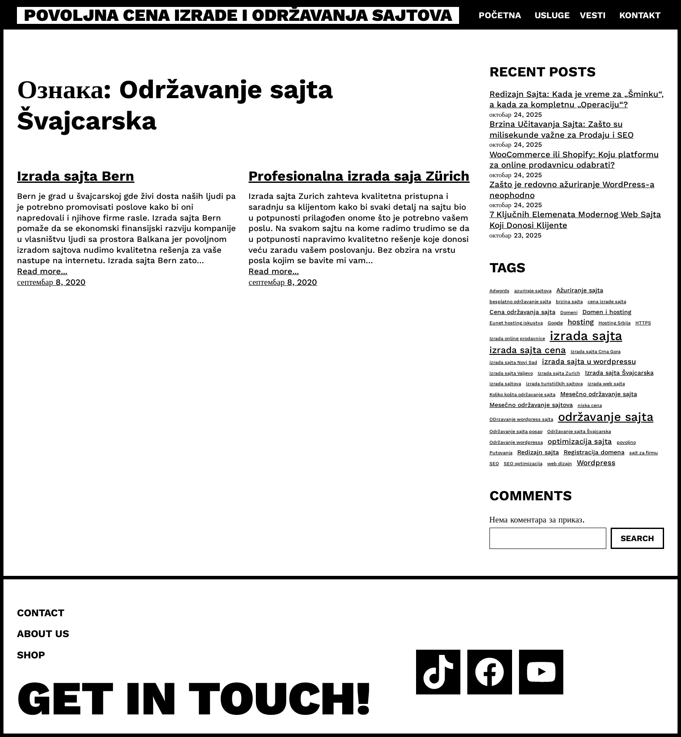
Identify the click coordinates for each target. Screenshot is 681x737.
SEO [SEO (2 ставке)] (494, 463)
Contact (40, 613)
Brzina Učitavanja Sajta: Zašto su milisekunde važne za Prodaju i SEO (561, 129)
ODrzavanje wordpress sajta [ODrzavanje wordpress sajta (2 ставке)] (521, 419)
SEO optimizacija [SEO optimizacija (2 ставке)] (523, 463)
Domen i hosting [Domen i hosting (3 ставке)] (606, 311)
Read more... (42, 271)
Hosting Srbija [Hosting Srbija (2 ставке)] (614, 323)
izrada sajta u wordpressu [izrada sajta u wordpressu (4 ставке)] (589, 361)
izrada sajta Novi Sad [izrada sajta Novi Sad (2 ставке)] (513, 362)
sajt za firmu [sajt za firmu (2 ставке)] (643, 453)
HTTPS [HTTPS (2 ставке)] (643, 323)
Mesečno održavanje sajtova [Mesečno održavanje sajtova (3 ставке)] (531, 404)
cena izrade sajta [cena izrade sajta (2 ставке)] (607, 301)
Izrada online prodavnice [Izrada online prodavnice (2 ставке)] (517, 338)
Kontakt (640, 15)
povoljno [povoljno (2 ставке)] (626, 442)
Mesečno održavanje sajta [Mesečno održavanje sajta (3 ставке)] (598, 393)
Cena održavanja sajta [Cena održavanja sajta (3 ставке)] (522, 311)
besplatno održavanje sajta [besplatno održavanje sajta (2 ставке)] (520, 301)
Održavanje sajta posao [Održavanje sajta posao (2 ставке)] (515, 431)
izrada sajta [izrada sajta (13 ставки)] (586, 335)
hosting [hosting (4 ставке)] (581, 321)
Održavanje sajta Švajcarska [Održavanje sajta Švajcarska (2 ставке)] (579, 431)
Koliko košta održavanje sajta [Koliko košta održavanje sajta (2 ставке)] (522, 394)
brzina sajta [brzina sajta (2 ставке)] (569, 301)
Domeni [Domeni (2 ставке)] (569, 312)
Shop (31, 655)
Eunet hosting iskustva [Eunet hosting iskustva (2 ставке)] (516, 323)
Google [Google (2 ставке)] (555, 323)
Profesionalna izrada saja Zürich (358, 176)
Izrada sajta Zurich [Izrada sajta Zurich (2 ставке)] (559, 373)
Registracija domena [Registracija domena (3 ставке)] (594, 452)
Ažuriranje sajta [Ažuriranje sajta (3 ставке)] (579, 290)
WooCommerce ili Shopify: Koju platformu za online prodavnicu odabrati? (574, 159)
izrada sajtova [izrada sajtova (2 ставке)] (505, 384)
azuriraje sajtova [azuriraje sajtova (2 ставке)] (533, 291)
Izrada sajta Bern (75, 176)
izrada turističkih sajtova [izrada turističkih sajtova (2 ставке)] (554, 384)
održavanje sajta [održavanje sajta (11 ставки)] (606, 417)
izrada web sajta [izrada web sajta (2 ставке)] (606, 384)
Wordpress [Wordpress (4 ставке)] (596, 462)
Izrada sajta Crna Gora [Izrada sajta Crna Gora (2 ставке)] (596, 351)
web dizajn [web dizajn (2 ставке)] (559, 463)
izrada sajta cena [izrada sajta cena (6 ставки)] (527, 349)
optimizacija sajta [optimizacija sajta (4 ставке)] (580, 441)
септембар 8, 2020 (51, 282)
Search (637, 538)
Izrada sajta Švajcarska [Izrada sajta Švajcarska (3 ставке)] (619, 372)
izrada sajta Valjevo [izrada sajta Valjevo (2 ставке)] (511, 373)
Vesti (592, 15)
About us (43, 634)
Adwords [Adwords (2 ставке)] (499, 291)
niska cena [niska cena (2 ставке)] (590, 405)
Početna (500, 15)
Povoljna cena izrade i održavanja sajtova (238, 15)
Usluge (552, 15)
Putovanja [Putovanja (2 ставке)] (500, 453)
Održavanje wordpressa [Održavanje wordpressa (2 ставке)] (516, 442)
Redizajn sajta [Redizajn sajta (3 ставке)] (538, 452)
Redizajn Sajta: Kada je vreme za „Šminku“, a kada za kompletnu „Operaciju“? (576, 99)
